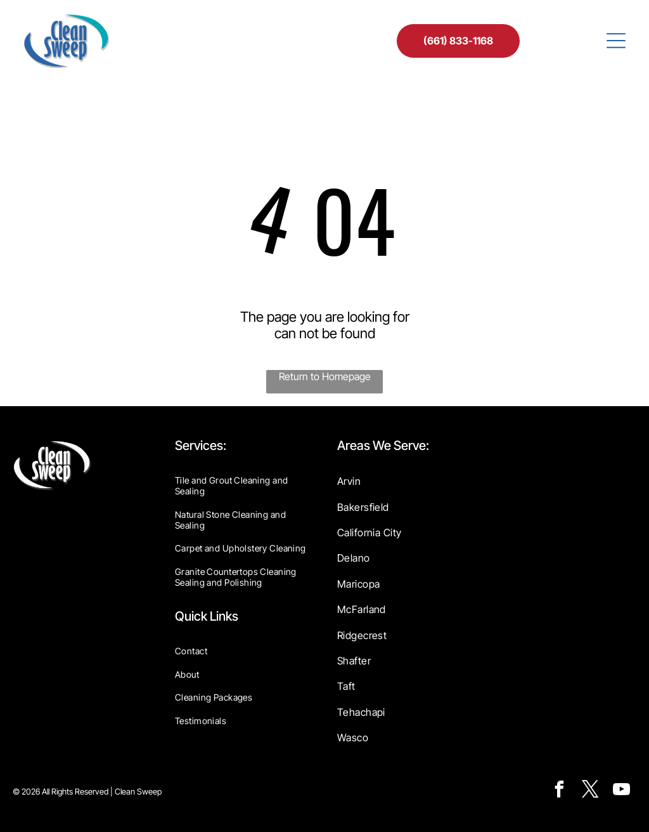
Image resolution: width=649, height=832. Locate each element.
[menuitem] (243, 485)
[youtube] (621, 791)
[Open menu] (616, 40)
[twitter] (590, 791)
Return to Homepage (325, 376)
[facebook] (559, 791)
